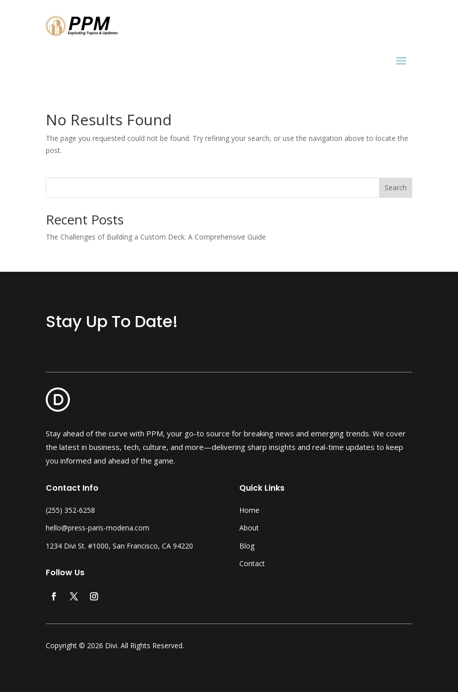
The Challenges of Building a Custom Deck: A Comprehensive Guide (156, 237)
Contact (252, 563)
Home (249, 510)
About (249, 527)
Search (396, 187)
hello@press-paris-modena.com (97, 527)
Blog (246, 546)
